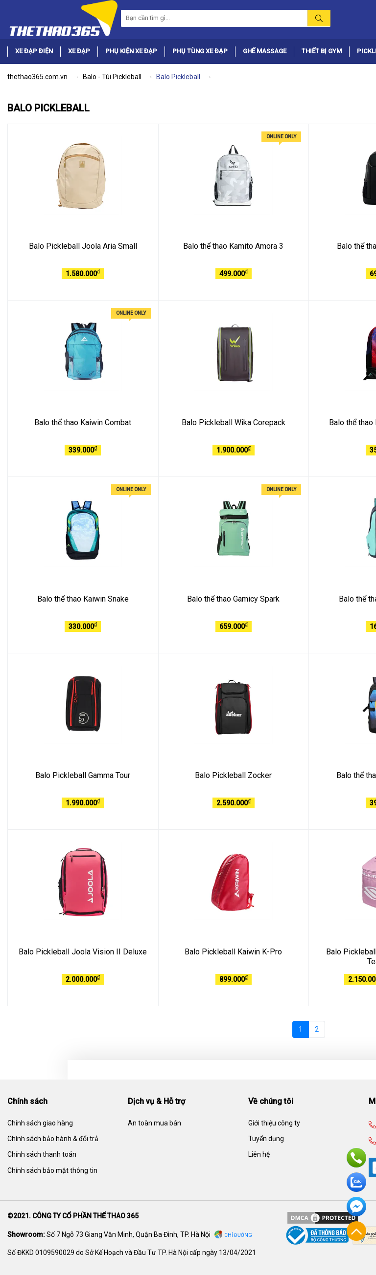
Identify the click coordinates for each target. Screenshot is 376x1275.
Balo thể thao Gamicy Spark (233, 599)
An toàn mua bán (154, 1123)
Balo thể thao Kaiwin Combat (82, 422)
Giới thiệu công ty (274, 1123)
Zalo (356, 1182)
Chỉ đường (238, 1235)
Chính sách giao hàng (40, 1123)
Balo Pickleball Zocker (233, 775)
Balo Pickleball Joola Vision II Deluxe (83, 951)
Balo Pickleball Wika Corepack (233, 422)
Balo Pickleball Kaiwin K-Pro (233, 951)
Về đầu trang (356, 1231)
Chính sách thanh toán (41, 1154)
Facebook (356, 1206)
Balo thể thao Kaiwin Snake (83, 599)
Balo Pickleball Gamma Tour (82, 775)
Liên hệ (259, 1154)
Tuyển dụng (266, 1139)
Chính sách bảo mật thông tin (52, 1170)
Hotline (356, 1157)
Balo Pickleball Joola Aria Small (83, 246)
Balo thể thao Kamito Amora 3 (233, 246)
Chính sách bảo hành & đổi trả (52, 1139)
